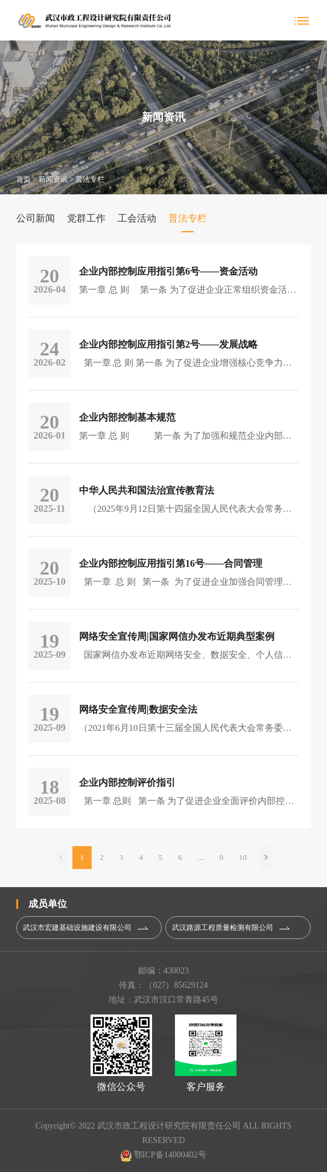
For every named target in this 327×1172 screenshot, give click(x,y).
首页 (23, 179)
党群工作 (86, 218)
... (201, 857)
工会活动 (137, 218)
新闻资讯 (53, 179)
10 (243, 857)
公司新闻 (35, 218)
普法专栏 (89, 179)
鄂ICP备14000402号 (163, 1154)
